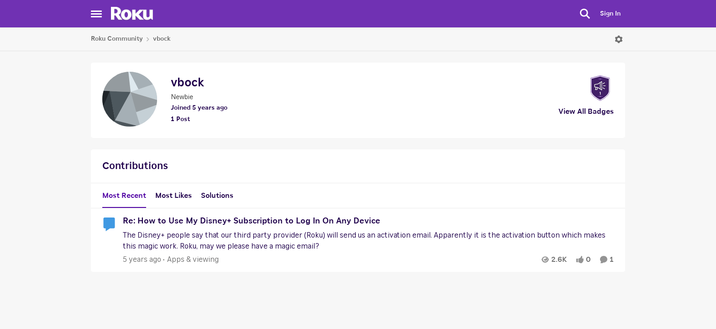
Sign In (610, 14)
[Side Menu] (96, 14)
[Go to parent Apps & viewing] (191, 259)
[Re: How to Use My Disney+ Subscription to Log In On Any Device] (366, 241)
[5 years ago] (142, 259)
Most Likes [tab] (173, 195)
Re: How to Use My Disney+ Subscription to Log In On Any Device (251, 221)
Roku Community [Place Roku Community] (117, 39)
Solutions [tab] (217, 195)
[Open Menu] (618, 39)
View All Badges (586, 111)
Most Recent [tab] (124, 195)
